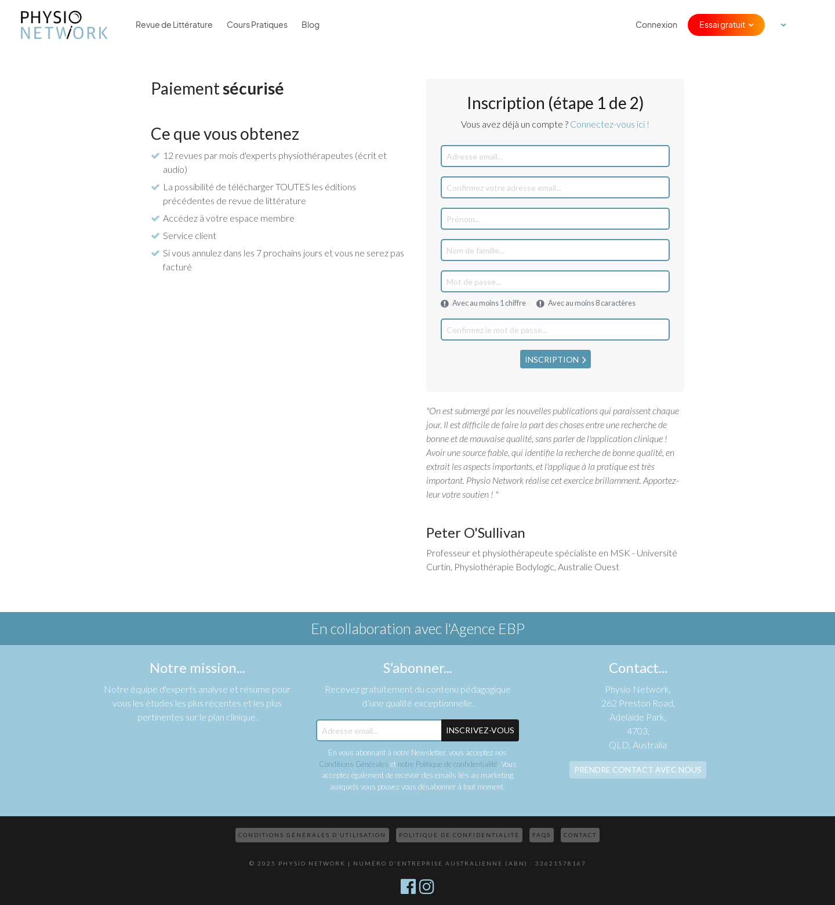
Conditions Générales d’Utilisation (312, 834)
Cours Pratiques (257, 25)
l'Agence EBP (485, 628)
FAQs (541, 834)
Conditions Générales (354, 764)
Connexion (656, 25)
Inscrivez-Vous (480, 730)
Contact (580, 834)
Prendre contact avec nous (638, 769)
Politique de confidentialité (459, 834)
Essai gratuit (722, 25)
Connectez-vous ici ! (609, 123)
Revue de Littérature (174, 25)
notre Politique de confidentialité (448, 764)
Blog (311, 25)
